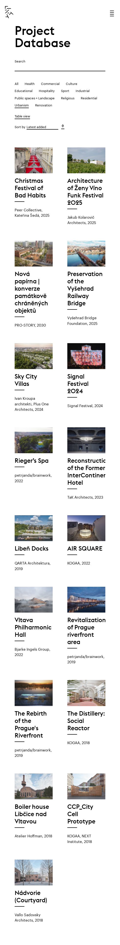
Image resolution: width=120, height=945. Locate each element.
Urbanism (22, 104)
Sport (65, 90)
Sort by (20, 126)
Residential (89, 97)
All (16, 83)
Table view (22, 115)
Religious (67, 97)
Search (20, 60)
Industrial (83, 90)
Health (30, 83)
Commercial (50, 83)
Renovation (43, 104)
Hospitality (47, 90)
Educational (23, 90)
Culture (71, 83)
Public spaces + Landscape (35, 97)
